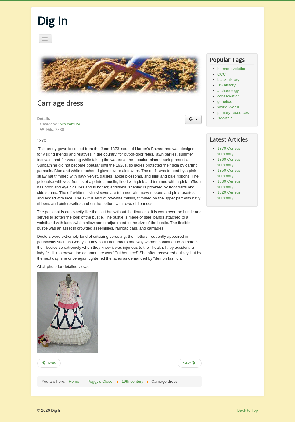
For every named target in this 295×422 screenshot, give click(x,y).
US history (226, 85)
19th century (69, 124)
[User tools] (193, 119)
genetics (224, 101)
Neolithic (224, 118)
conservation (228, 96)
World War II (228, 107)
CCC (221, 74)
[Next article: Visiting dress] (190, 363)
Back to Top (247, 410)
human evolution (231, 68)
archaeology (228, 90)
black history (228, 79)
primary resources (233, 112)
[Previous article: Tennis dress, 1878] (49, 363)
